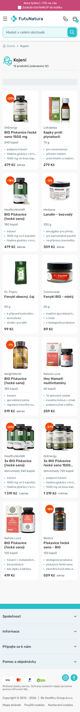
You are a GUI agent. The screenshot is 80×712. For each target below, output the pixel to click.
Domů (9, 46)
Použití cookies (34, 705)
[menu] (6, 18)
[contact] (65, 18)
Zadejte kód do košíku (42, 7)
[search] (40, 32)
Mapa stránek (12, 705)
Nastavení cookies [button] (60, 705)
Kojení (24, 46)
